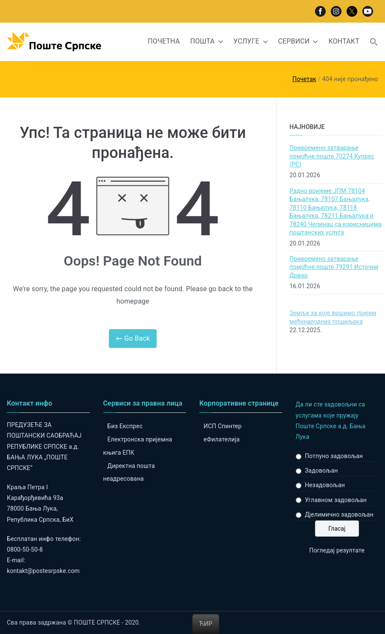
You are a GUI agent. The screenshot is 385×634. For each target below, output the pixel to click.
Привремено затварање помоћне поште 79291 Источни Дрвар (333, 267)
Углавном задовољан (336, 500)
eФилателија (221, 439)
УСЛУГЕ (250, 41)
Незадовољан (325, 485)
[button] (219, 41)
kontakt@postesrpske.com (43, 570)
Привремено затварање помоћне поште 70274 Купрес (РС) (331, 156)
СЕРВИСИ (298, 41)
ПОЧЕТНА (164, 41)
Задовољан (321, 470)
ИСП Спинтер (223, 426)
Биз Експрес (125, 426)
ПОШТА (206, 41)
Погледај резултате (337, 550)
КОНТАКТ (343, 41)
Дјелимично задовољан (339, 514)
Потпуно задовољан (334, 456)
